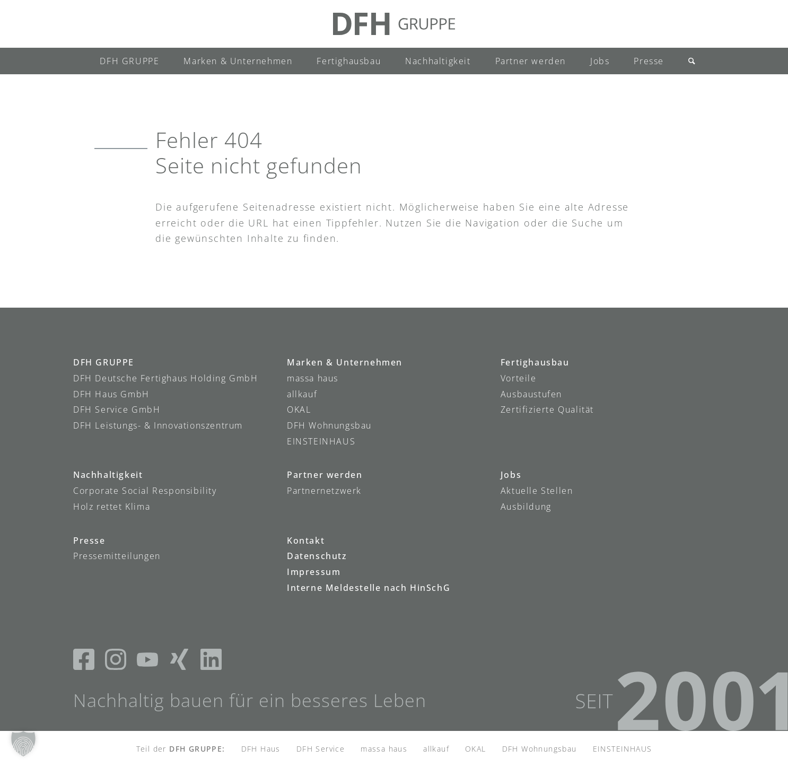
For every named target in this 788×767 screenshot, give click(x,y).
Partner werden (324, 475)
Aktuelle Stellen (537, 490)
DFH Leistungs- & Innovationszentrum (158, 425)
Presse (89, 540)
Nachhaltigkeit (108, 475)
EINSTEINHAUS (321, 441)
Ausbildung (526, 506)
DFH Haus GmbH (111, 394)
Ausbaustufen (531, 394)
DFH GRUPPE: (197, 749)
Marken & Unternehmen (344, 362)
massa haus (312, 378)
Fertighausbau (535, 362)
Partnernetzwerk (324, 490)
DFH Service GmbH (117, 409)
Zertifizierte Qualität (547, 409)
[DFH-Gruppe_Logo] (394, 24)
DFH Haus (261, 749)
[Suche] (688, 61)
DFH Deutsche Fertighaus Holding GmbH (165, 378)
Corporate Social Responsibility (145, 490)
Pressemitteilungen (117, 556)
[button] (23, 743)
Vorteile (519, 378)
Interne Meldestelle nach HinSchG (368, 588)
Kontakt (306, 540)
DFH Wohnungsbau (329, 425)
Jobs (511, 475)
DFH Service (320, 749)
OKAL (299, 409)
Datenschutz (317, 556)
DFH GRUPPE (103, 362)
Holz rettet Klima (111, 506)
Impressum (313, 572)
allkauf (302, 394)
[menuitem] (129, 61)
